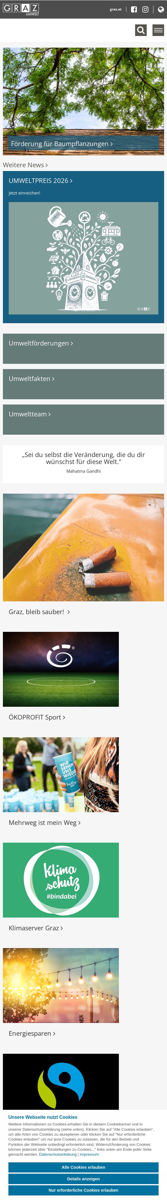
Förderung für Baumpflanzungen (62, 143)
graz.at (115, 9)
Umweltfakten (32, 378)
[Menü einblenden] (158, 30)
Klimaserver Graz (36, 927)
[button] (15, 101)
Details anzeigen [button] (83, 1179)
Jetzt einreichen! (24, 193)
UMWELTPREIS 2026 (40, 180)
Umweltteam (30, 413)
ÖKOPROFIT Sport (37, 717)
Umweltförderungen (41, 343)
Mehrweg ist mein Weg (45, 822)
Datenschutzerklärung (58, 1154)
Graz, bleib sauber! (39, 611)
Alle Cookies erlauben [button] (83, 1167)
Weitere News (25, 164)
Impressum (89, 1154)
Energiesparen (32, 1033)
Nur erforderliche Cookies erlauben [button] (84, 1190)
